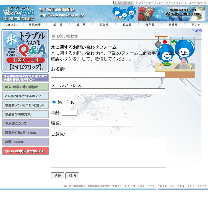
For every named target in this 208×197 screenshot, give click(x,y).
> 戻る (197, 30)
